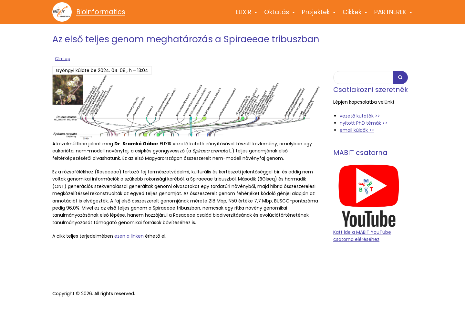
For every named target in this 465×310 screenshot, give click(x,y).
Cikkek (355, 15)
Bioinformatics (100, 12)
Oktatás (279, 15)
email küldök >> (357, 130)
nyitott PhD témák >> (364, 123)
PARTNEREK (393, 15)
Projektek (319, 15)
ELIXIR (247, 15)
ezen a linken (129, 236)
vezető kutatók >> (360, 116)
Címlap (62, 58)
